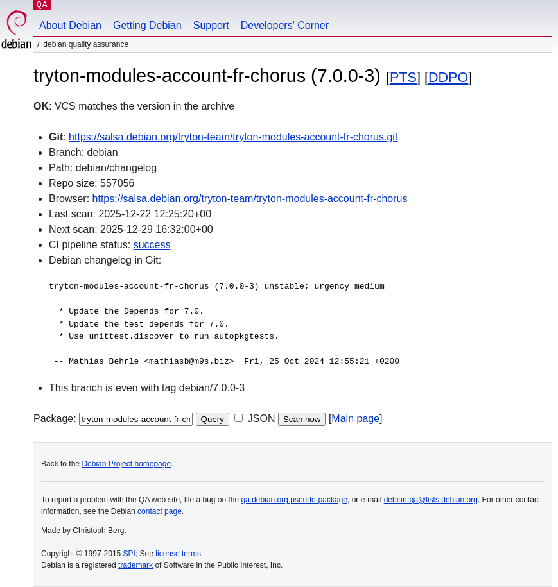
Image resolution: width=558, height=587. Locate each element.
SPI (129, 553)
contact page (159, 511)
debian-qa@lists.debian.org (431, 499)
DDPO (448, 77)
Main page (355, 418)
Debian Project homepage (126, 463)
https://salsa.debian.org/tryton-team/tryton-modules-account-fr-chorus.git (233, 137)
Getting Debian (147, 25)
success (152, 244)
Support (211, 25)
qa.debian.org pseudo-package (294, 499)
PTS (403, 77)
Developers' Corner (285, 25)
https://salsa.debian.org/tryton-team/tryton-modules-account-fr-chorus (250, 198)
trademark (135, 565)
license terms (178, 553)
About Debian (70, 25)
